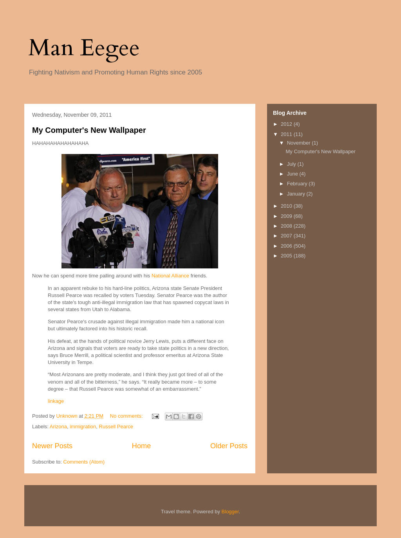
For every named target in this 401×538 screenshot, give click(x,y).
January (297, 194)
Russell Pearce (116, 426)
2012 (287, 124)
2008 (287, 226)
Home (141, 446)
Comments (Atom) (84, 462)
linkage (56, 401)
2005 (287, 256)
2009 (287, 216)
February (298, 184)
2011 (287, 134)
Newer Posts (52, 446)
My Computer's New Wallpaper (89, 130)
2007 (287, 236)
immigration (83, 426)
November (299, 143)
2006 (287, 246)
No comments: (127, 416)
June (293, 174)
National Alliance (170, 276)
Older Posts (228, 446)
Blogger (230, 511)
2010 (287, 206)
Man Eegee (84, 48)
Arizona (58, 426)
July (292, 164)
